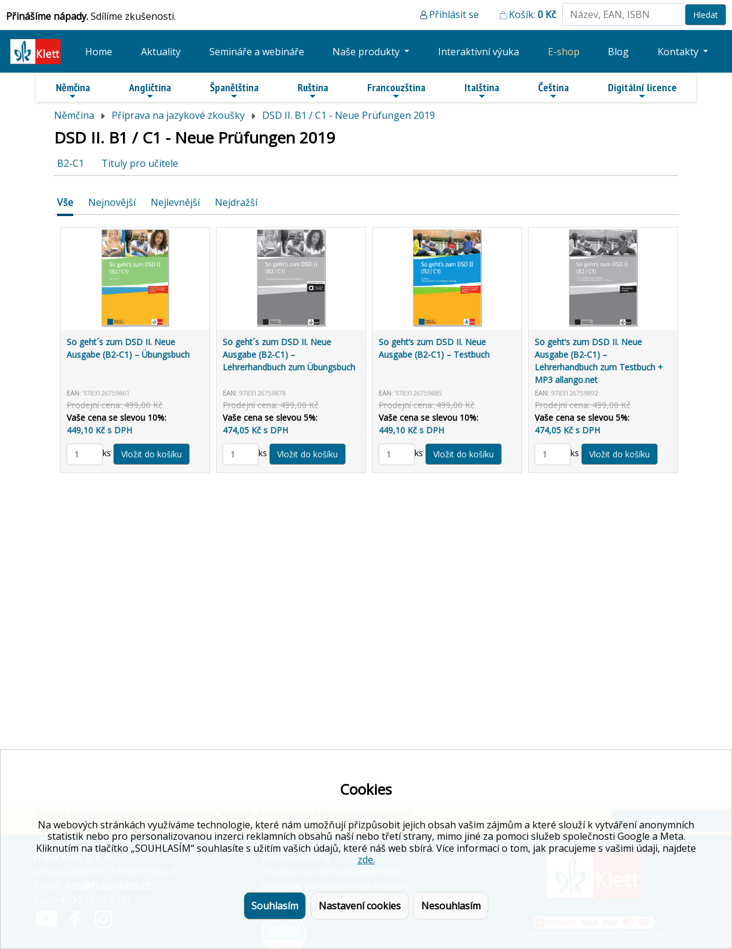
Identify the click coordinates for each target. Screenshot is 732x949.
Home (98, 51)
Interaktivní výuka (478, 51)
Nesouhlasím (451, 905)
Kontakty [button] (679, 51)
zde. (366, 859)
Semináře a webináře (256, 51)
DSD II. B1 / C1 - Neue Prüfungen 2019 (348, 115)
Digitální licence (642, 90)
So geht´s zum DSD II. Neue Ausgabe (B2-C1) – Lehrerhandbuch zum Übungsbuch (289, 354)
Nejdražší (236, 202)
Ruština (313, 90)
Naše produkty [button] (367, 51)
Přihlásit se (454, 14)
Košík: (532, 14)
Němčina (73, 90)
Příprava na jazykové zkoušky (178, 115)
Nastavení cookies (360, 905)
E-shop (564, 51)
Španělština (234, 90)
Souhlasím (274, 905)
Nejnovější (112, 202)
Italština (481, 90)
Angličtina (150, 90)
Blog (618, 51)
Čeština (553, 90)
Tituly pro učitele (139, 163)
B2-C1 (70, 163)
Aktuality (161, 51)
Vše (65, 202)
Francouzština (396, 90)
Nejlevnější (175, 202)
